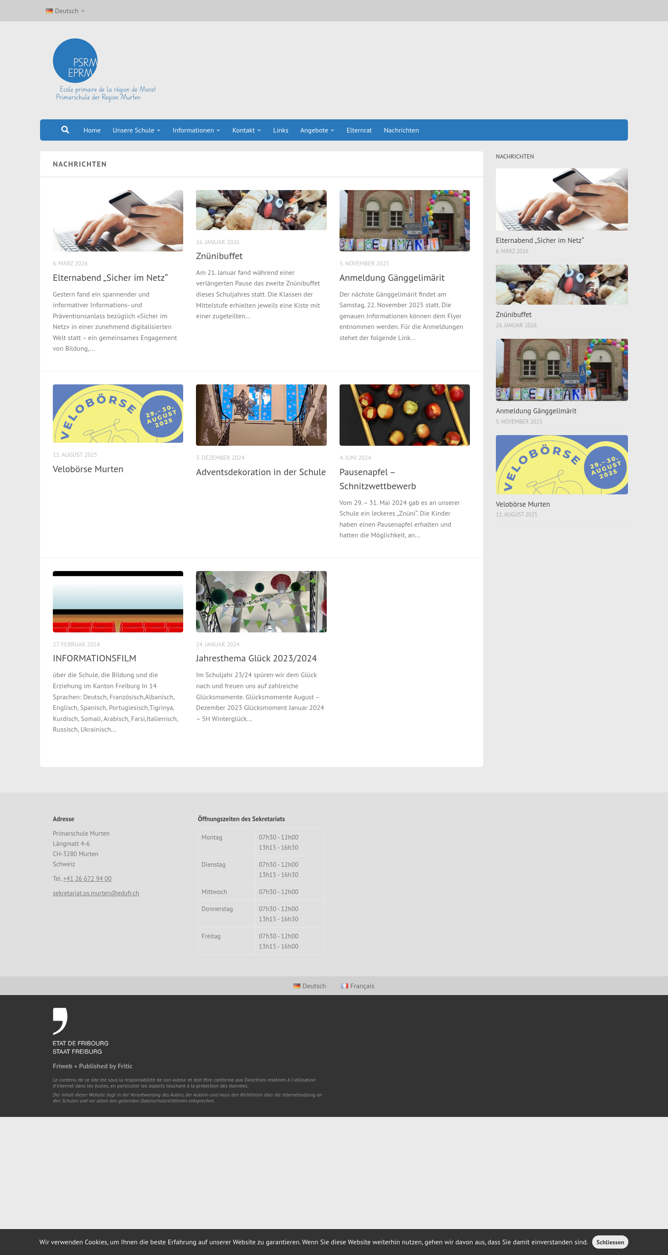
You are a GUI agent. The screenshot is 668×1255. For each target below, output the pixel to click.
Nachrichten (401, 130)
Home (92, 130)
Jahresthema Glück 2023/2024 (256, 658)
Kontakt (243, 130)
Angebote (314, 130)
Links (280, 130)
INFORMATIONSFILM (94, 658)
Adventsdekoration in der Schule (261, 472)
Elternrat (359, 130)
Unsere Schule (133, 130)
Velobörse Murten (88, 469)
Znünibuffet (219, 256)
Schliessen (610, 1242)
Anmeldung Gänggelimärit (392, 277)
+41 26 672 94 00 (87, 878)
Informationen (193, 130)
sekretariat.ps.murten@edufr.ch (96, 893)
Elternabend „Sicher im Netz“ (110, 277)
